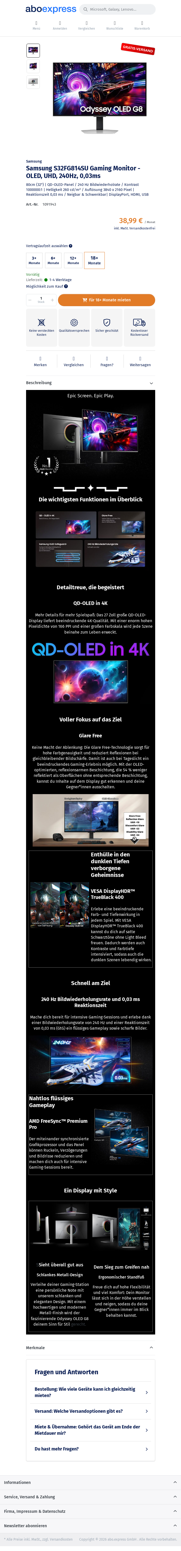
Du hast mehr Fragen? (57, 1449)
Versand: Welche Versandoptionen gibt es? (79, 1411)
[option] (99, 98)
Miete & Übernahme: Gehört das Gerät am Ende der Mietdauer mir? (87, 1430)
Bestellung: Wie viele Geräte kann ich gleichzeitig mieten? (85, 1392)
